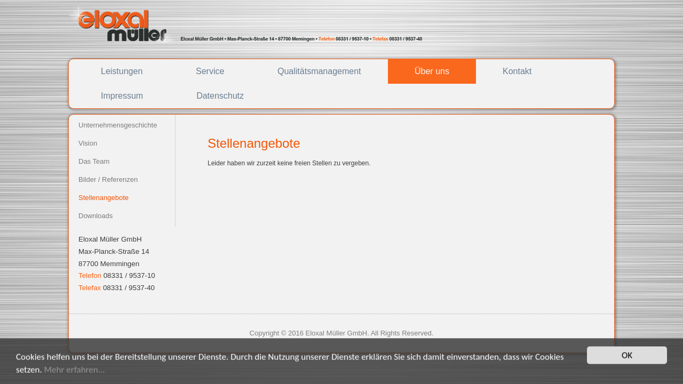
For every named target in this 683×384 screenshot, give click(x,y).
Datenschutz (220, 95)
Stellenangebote (103, 198)
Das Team (93, 161)
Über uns (432, 71)
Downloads (95, 216)
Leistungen (121, 71)
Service (210, 71)
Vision (87, 143)
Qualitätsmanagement (319, 71)
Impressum (122, 95)
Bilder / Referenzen (108, 179)
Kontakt (517, 71)
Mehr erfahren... (74, 372)
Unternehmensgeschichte (117, 125)
